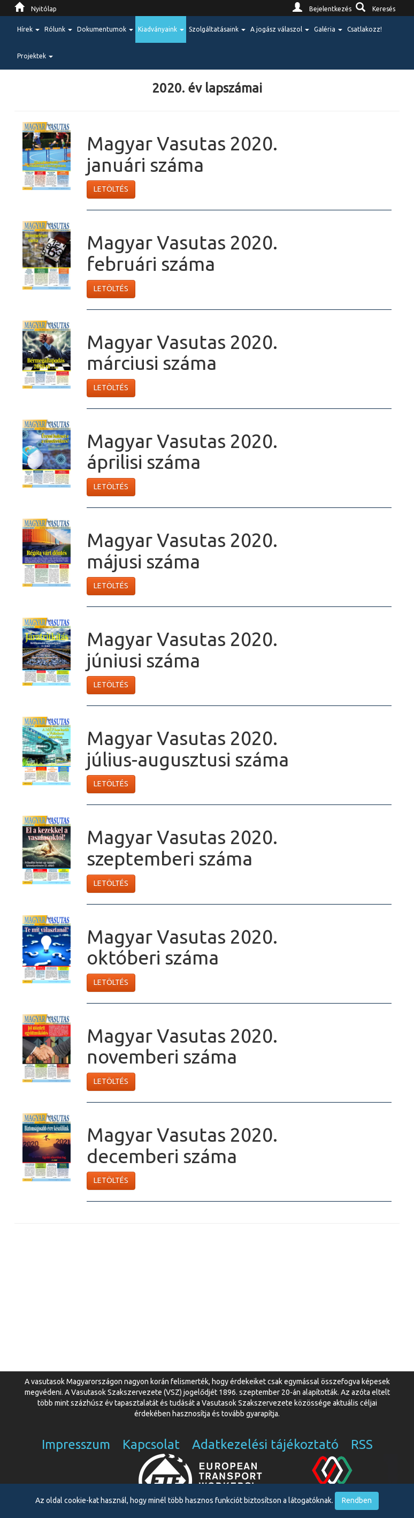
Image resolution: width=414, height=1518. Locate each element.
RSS (362, 1444)
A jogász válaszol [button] (279, 29)
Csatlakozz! (364, 29)
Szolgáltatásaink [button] (217, 29)
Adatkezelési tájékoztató (265, 1444)
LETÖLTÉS (111, 189)
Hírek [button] (28, 29)
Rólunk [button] (58, 29)
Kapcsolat (151, 1444)
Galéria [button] (328, 29)
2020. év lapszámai (207, 88)
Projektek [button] (35, 55)
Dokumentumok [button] (105, 29)
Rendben (357, 1500)
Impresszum (76, 1444)
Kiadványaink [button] (161, 29)
